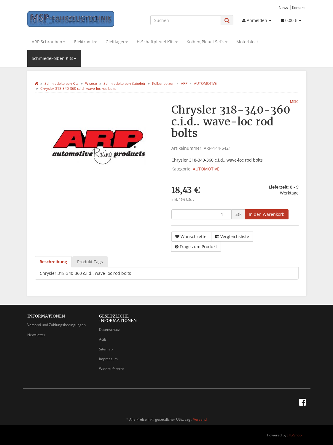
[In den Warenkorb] (267, 214)
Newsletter (36, 334)
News (283, 7)
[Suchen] (185, 20)
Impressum (108, 358)
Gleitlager (117, 41)
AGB (102, 339)
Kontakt (298, 7)
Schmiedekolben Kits (54, 58)
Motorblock (247, 41)
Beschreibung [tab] (53, 261)
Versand (200, 419)
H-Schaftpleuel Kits (157, 41)
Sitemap (106, 349)
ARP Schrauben (48, 41)
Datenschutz (109, 329)
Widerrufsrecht (111, 368)
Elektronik (85, 41)
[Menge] (201, 214)
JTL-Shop (294, 435)
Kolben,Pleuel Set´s (207, 41)
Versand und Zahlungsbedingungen (56, 324)
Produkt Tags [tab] (90, 261)
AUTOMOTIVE (206, 169)
